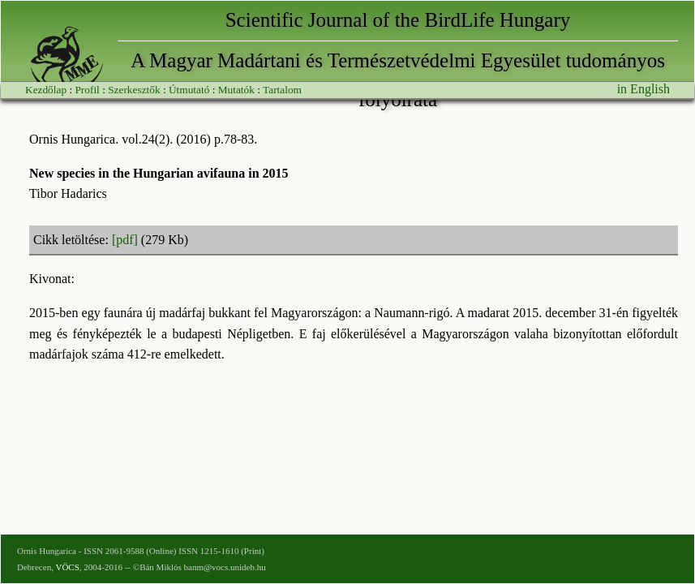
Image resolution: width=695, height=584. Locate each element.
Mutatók (236, 90)
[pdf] (125, 240)
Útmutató (189, 90)
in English (643, 89)
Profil (87, 90)
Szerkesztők (134, 90)
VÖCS (67, 567)
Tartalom (282, 90)
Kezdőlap (45, 90)
